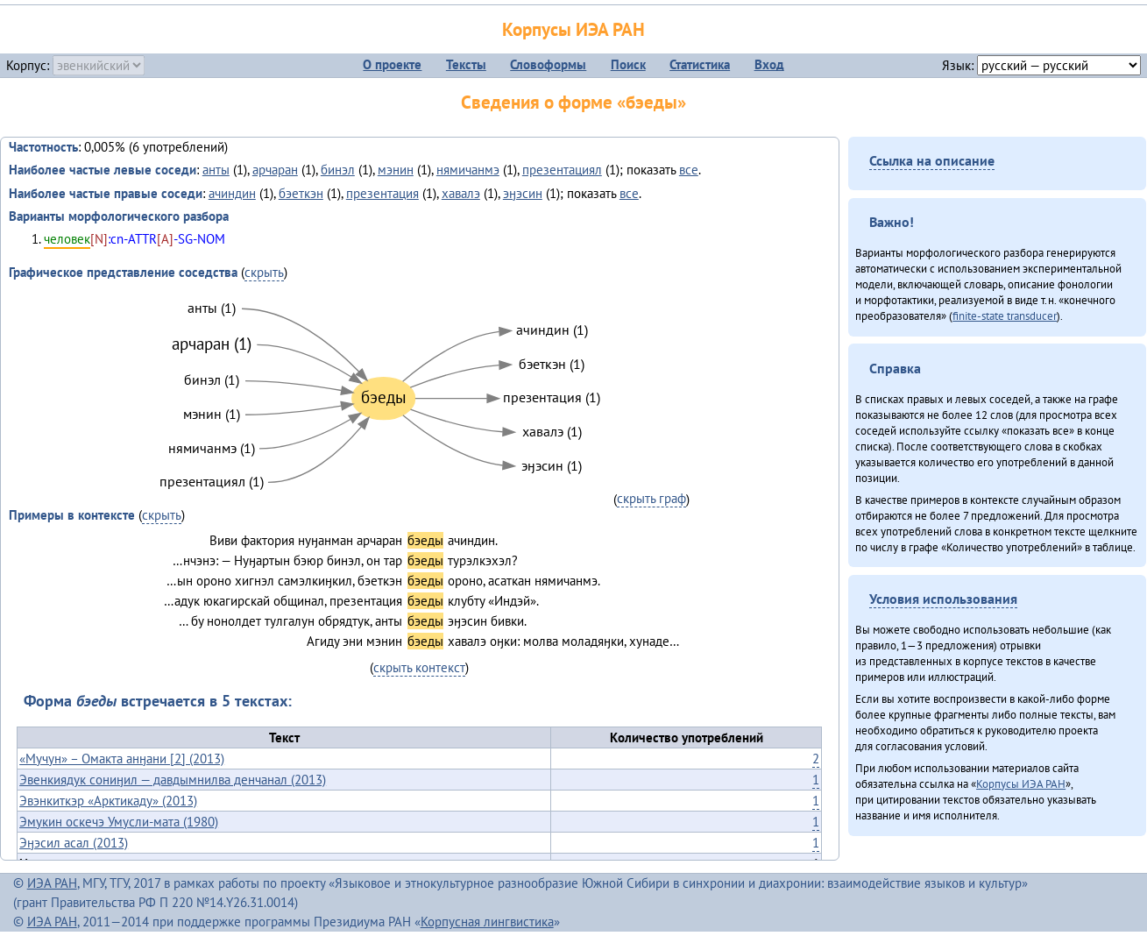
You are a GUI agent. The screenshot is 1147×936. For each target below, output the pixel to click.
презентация (382, 193)
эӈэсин (522, 193)
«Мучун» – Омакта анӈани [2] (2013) (121, 758)
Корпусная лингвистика (487, 921)
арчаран (275, 169)
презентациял (562, 169)
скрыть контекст (419, 667)
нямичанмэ (467, 169)
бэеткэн (301, 193)
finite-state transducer (1004, 315)
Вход (769, 64)
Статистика (699, 64)
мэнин (396, 169)
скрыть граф (651, 498)
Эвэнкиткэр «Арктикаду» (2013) (108, 800)
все (688, 169)
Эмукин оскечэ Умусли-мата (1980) (118, 821)
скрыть (264, 272)
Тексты (466, 64)
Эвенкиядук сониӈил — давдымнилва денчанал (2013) (172, 779)
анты (216, 169)
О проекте (392, 64)
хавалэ (461, 193)
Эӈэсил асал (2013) (73, 842)
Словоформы (548, 64)
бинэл (338, 169)
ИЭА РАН (52, 883)
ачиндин (232, 193)
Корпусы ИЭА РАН (573, 29)
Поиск (628, 64)
